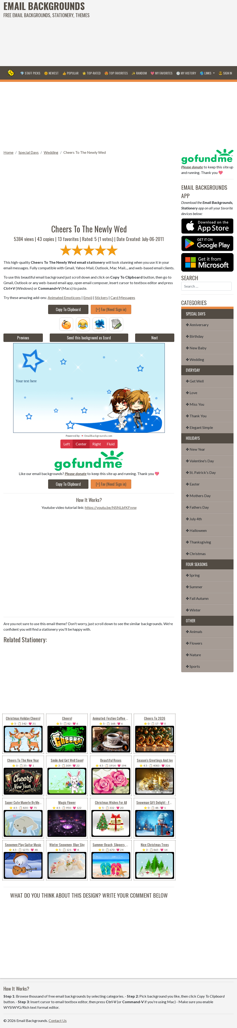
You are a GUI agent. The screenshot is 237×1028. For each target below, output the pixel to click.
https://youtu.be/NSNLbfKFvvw (111, 507)
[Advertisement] (159, 32)
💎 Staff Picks (30, 73)
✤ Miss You (195, 404)
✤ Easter (193, 484)
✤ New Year (195, 449)
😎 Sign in (225, 73)
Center (81, 443)
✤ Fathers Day (197, 507)
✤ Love (191, 392)
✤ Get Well (195, 381)
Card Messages (122, 297)
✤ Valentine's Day (200, 461)
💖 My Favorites (161, 73)
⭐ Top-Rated (91, 73)
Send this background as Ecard (89, 338)
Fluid (111, 443)
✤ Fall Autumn (197, 598)
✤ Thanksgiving (198, 542)
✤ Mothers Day (198, 495)
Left (66, 443)
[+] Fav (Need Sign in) (111, 309)
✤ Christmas (196, 553)
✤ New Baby (196, 348)
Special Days (29, 152)
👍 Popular (70, 73)
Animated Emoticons (64, 297)
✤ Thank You (196, 416)
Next (154, 338)
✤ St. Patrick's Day (201, 472)
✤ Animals (194, 631)
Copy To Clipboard (68, 309)
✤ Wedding (195, 359)
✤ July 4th (194, 519)
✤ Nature (193, 654)
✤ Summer (194, 587)
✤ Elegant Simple (199, 427)
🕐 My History (186, 73)
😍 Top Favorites (116, 73)
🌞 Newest (51, 73)
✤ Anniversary (197, 324)
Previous (23, 338)
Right (96, 443)
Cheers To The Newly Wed (84, 152)
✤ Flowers (194, 643)
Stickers (101, 297)
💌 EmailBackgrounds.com (96, 435)
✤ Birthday (194, 336)
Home (8, 152)
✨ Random (139, 73)
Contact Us (58, 1020)
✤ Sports (193, 666)
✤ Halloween (196, 530)
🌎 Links (206, 73)
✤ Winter (193, 610)
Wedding (51, 152)
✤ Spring (193, 575)
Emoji (87, 297)
